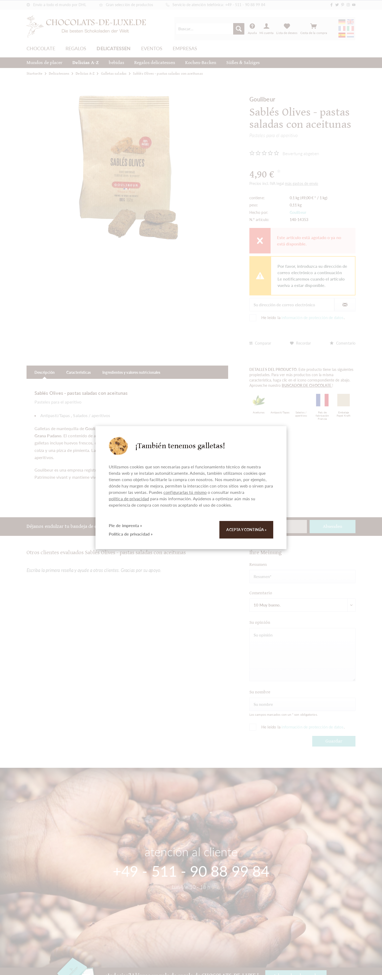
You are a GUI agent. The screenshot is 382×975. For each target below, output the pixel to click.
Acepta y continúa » (246, 529)
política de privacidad (129, 498)
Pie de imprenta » (125, 525)
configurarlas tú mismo (185, 492)
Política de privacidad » (131, 533)
